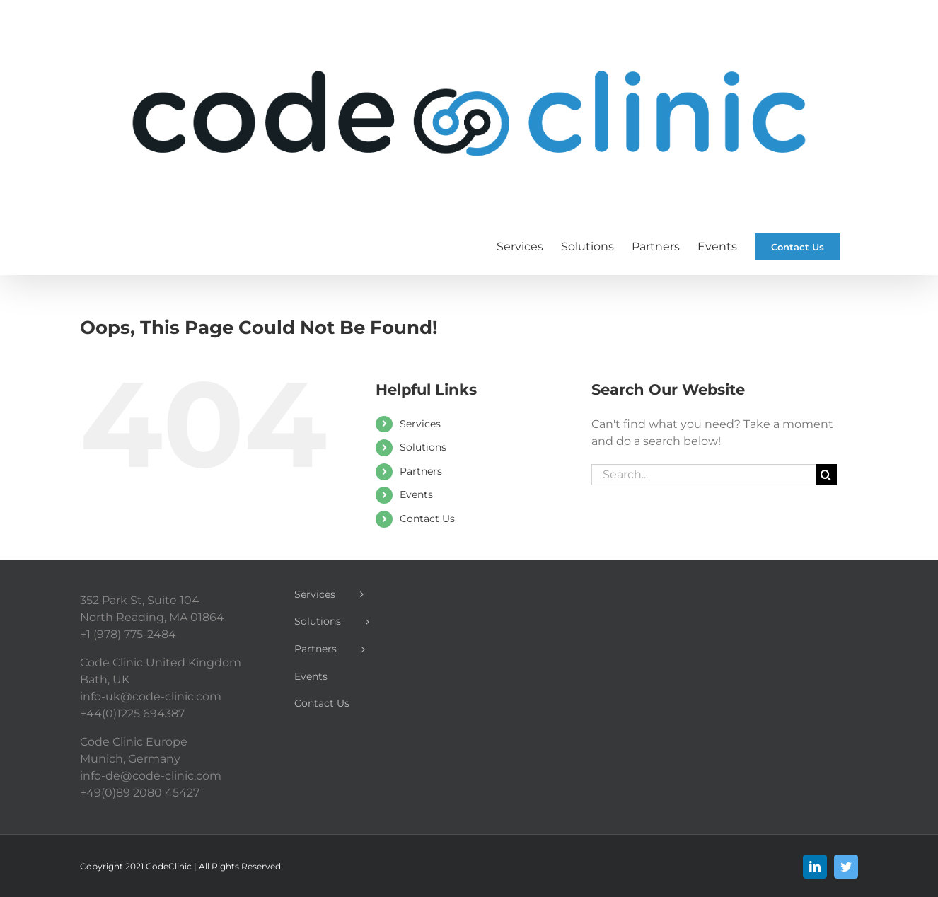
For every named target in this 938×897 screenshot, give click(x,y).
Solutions (423, 447)
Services (420, 423)
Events (416, 494)
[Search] (826, 474)
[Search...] (703, 474)
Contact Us (427, 518)
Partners (421, 471)
